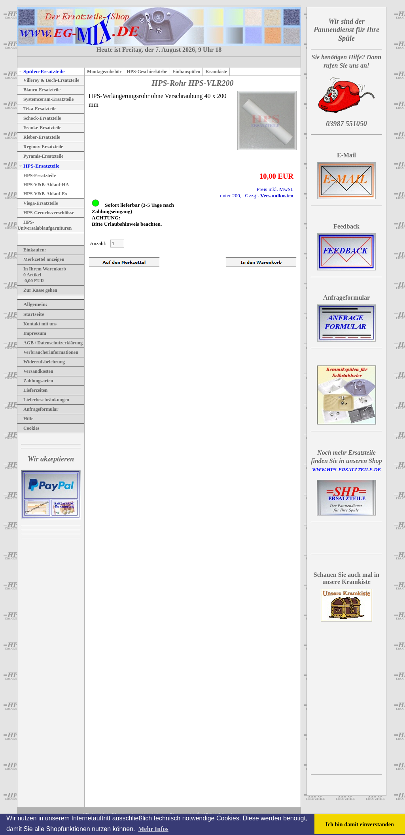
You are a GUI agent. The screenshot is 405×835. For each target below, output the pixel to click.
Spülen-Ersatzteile (40, 71)
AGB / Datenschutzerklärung (50, 343)
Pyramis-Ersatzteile (40, 156)
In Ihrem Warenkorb (41, 269)
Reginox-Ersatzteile (40, 146)
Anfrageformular (38, 409)
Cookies (28, 428)
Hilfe (25, 418)
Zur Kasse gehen (37, 290)
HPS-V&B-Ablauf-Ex (42, 193)
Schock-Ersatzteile (39, 118)
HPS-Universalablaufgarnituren (44, 225)
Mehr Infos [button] (153, 829)
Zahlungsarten (35, 380)
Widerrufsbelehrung (41, 362)
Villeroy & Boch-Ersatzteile (48, 80)
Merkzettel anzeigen (40, 259)
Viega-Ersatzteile (37, 203)
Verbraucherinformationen (47, 352)
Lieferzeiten (32, 390)
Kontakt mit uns (37, 324)
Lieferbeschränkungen (43, 399)
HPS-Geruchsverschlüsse (45, 212)
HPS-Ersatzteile (38, 166)
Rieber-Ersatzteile (38, 137)
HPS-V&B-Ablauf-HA (43, 184)
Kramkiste (216, 71)
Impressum (31, 333)
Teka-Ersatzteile (37, 108)
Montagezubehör (104, 71)
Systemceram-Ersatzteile (45, 99)
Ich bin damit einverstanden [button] (360, 824)
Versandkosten (35, 371)
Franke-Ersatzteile (39, 127)
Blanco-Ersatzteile (39, 90)
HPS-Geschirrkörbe (147, 71)
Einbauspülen (186, 71)
